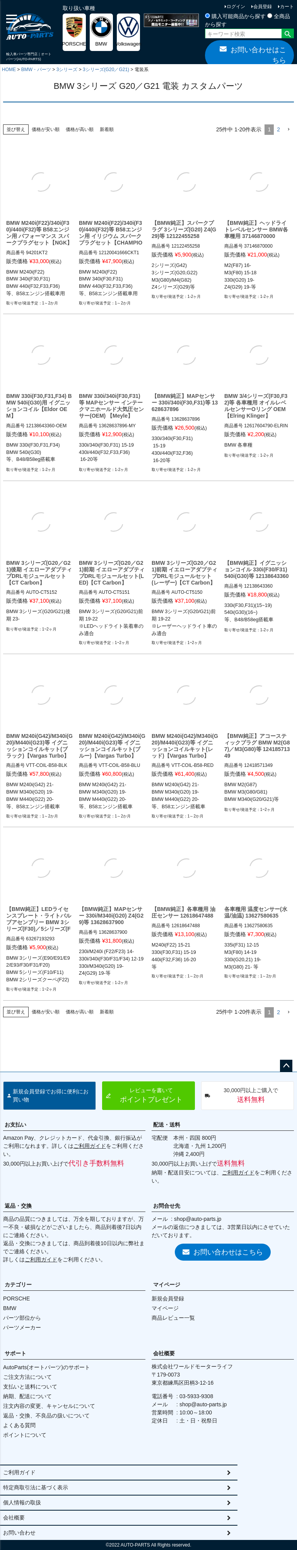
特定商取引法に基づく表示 (35, 1487)
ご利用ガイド (89, 1146)
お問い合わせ (19, 1533)
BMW (9, 1308)
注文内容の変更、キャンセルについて (49, 1406)
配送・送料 (166, 1125)
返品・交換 (18, 1206)
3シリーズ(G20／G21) (106, 69)
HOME (9, 69)
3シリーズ (67, 69)
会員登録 (262, 6)
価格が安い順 (46, 129)
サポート (15, 1353)
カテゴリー (18, 1284)
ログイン (236, 6)
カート (287, 6)
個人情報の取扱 (22, 1502)
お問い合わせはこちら (253, 54)
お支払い (15, 1125)
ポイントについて (24, 1435)
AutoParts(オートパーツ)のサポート (46, 1367)
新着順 (107, 129)
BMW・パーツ (36, 69)
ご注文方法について (27, 1377)
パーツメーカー (22, 1327)
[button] (288, 129)
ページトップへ (286, 1066)
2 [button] (278, 129)
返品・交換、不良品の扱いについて (46, 1415)
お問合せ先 (166, 1206)
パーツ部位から (22, 1318)
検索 (288, 34)
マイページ (166, 1284)
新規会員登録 (168, 1298)
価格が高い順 (80, 129)
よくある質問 (19, 1425)
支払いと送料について (30, 1386)
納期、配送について (27, 1396)
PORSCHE (16, 1298)
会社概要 (164, 1353)
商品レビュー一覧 (173, 1318)
